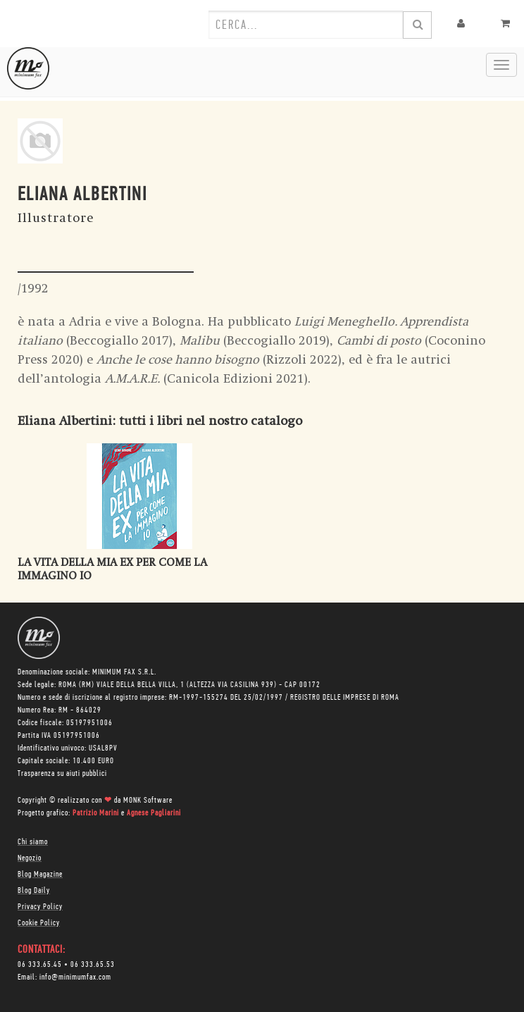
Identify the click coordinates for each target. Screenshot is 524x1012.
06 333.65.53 (92, 965)
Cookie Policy (39, 923)
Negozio (30, 858)
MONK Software (148, 800)
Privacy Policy (40, 907)
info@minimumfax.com (75, 977)
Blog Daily (34, 891)
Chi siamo (33, 842)
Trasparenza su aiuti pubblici (62, 774)
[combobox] (305, 25)
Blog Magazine (40, 874)
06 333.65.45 (40, 965)
